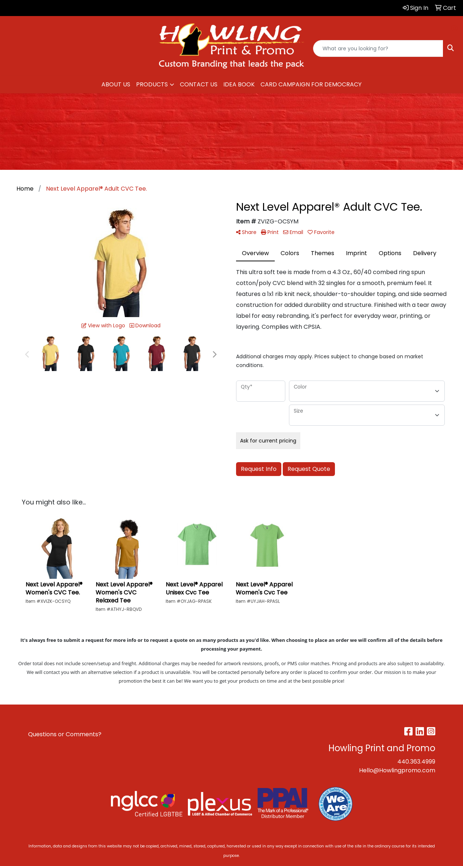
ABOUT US (115, 84)
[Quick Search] (378, 48)
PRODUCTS (152, 84)
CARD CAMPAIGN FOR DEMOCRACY (311, 84)
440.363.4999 (416, 761)
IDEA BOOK (239, 84)
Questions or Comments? (64, 734)
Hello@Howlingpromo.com (397, 770)
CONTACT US (198, 84)
